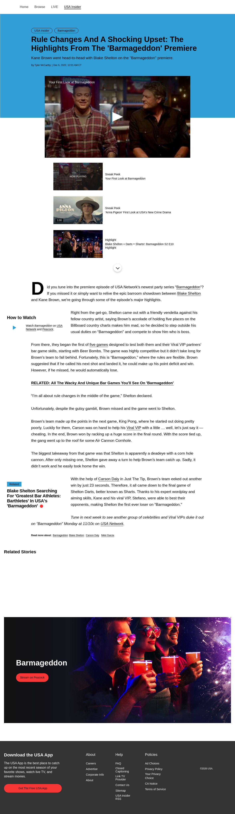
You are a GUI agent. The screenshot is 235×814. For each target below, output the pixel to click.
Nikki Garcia (107, 535)
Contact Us (122, 785)
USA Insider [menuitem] (72, 7)
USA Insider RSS (122, 797)
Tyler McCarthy (43, 65)
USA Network (112, 524)
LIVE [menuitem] (54, 7)
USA (9, 7)
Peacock (47, 329)
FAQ (118, 763)
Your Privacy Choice (153, 776)
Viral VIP (133, 428)
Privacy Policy (153, 769)
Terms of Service (155, 789)
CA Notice (151, 783)
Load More (118, 268)
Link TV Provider (120, 778)
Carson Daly (108, 479)
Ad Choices (152, 763)
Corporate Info (95, 774)
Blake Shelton (189, 293)
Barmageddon (188, 287)
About (89, 780)
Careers (91, 763)
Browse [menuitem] (39, 7)
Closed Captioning (122, 770)
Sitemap (120, 790)
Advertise (92, 769)
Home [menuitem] (24, 7)
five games (99, 344)
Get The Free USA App (32, 788)
